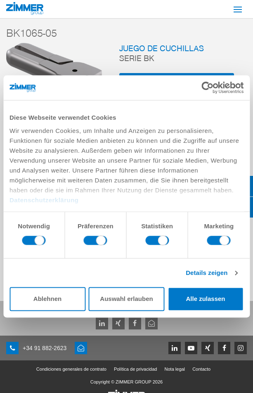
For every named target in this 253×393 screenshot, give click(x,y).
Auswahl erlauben (126, 299)
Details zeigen (206, 272)
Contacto (201, 369)
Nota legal (175, 369)
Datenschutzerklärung (44, 200)
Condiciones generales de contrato (71, 369)
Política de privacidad (135, 369)
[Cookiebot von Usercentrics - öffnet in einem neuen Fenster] (207, 87)
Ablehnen (47, 299)
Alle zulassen (205, 299)
